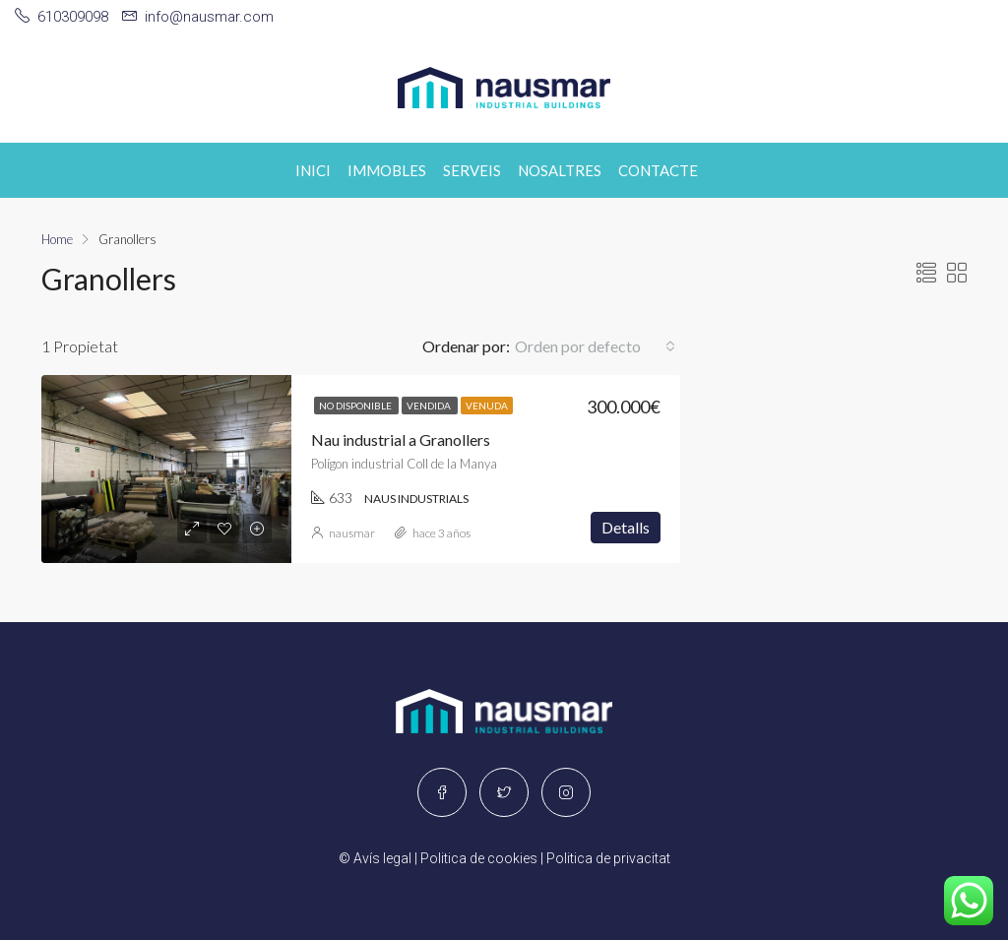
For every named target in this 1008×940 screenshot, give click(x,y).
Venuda (487, 405)
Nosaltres (559, 170)
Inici (313, 170)
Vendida (430, 405)
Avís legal (382, 858)
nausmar (352, 533)
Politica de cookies (478, 858)
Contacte (658, 170)
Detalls (625, 527)
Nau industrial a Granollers (400, 439)
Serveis (472, 170)
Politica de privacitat (608, 858)
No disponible (356, 405)
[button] (595, 346)
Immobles (386, 170)
